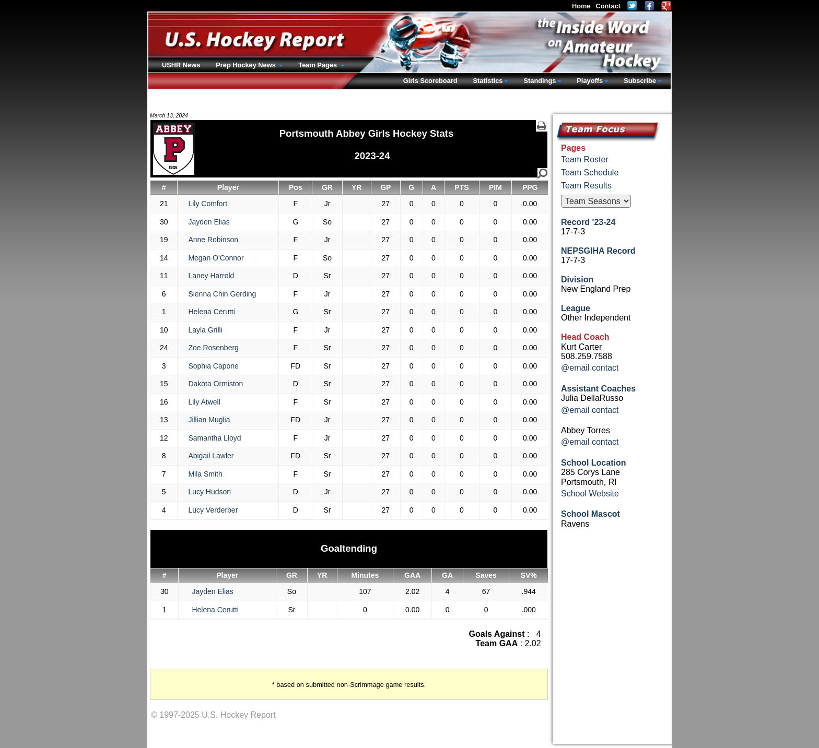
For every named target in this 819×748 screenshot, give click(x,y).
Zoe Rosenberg (213, 347)
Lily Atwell (204, 402)
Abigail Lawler (210, 456)
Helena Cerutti (211, 311)
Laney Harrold (211, 275)
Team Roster (585, 159)
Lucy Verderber (213, 510)
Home (581, 6)
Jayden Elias (208, 222)
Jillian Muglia (209, 419)
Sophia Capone (213, 366)
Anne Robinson (213, 239)
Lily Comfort (207, 203)
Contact (608, 6)
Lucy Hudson (209, 492)
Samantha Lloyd (214, 438)
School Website (590, 493)
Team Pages (318, 65)
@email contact (590, 367)
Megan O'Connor (215, 258)
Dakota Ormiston (215, 383)
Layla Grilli (205, 330)
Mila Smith (205, 474)
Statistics (488, 81)
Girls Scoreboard (430, 81)
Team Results (586, 185)
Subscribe (640, 81)
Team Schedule (589, 172)
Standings (539, 81)
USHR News (181, 65)
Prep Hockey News (246, 65)
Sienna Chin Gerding (222, 294)
